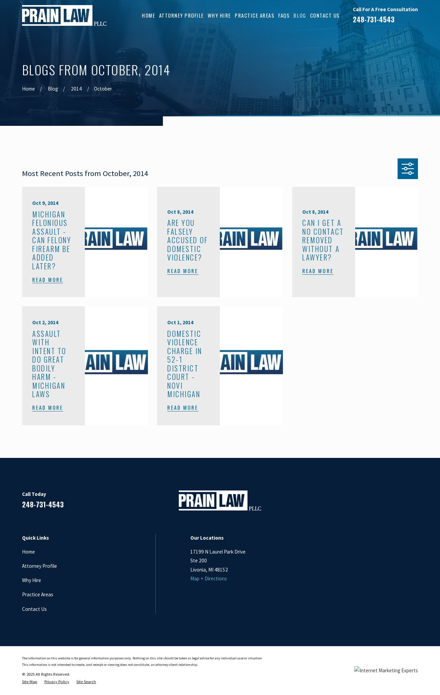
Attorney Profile (39, 566)
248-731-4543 (374, 19)
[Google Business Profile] (398, 503)
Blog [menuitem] (299, 15)
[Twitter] (414, 503)
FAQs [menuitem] (284, 15)
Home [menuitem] (148, 15)
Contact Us (34, 609)
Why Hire (31, 580)
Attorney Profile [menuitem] (181, 15)
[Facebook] (365, 503)
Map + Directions (208, 578)
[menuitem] (29, 682)
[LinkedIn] (381, 503)
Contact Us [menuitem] (325, 15)
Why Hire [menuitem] (219, 15)
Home (28, 551)
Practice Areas (37, 594)
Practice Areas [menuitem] (254, 15)
